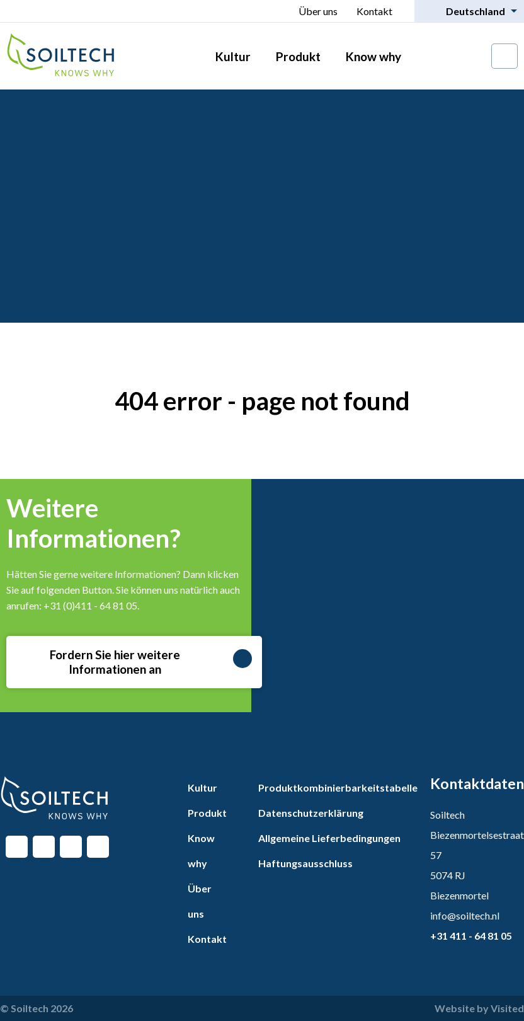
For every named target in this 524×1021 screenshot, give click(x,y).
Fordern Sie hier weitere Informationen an (151, 661)
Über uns (318, 11)
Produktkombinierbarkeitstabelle (338, 787)
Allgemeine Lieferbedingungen (329, 838)
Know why (373, 56)
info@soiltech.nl (464, 915)
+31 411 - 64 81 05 (471, 936)
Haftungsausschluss (305, 863)
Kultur (233, 56)
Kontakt (374, 11)
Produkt (298, 56)
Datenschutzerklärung (310, 813)
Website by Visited (479, 1008)
